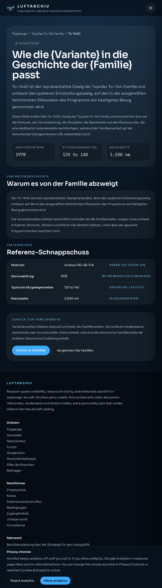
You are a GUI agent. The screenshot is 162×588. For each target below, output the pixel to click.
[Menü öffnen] (150, 8)
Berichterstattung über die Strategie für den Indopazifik (48, 545)
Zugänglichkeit (18, 513)
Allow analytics (55, 581)
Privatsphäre (16, 490)
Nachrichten (16, 441)
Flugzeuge (19, 34)
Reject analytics (22, 581)
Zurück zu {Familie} (31, 350)
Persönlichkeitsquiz (21, 459)
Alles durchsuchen (20, 465)
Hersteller (14, 435)
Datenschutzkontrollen (24, 502)
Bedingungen (17, 508)
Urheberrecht (17, 519)
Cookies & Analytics (35, 570)
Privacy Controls (131, 564)
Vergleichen (16, 453)
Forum (11, 447)
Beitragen (14, 471)
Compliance (16, 525)
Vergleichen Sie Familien (75, 350)
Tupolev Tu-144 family (47, 34)
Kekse (11, 496)
